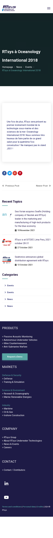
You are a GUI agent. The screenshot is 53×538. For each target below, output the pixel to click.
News (19, 67)
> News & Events (10, 444)
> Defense (7, 378)
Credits (40, 507)
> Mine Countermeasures (14, 343)
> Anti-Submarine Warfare (14, 346)
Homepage (7, 67)
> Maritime (7, 408)
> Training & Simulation (13, 382)
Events (28, 67)
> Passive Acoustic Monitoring (17, 336)
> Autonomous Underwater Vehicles (19, 340)
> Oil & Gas (7, 412)
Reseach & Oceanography (16, 393)
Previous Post (10, 186)
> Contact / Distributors (13, 470)
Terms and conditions (11, 507)
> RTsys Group (9, 437)
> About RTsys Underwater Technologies (22, 440)
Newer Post (43, 186)
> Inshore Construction (13, 415)
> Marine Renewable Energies (17, 397)
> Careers (7, 447)
